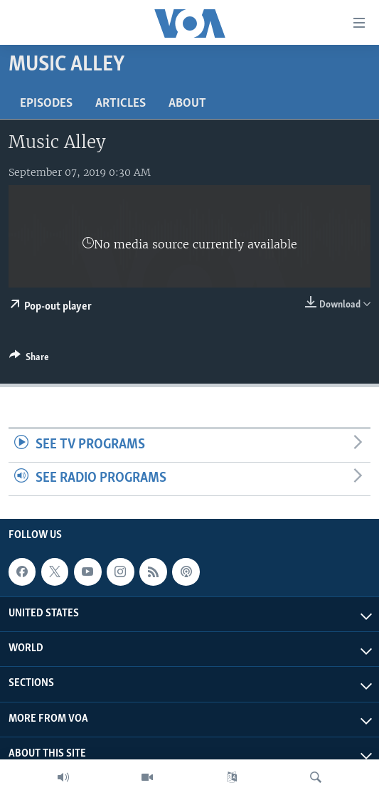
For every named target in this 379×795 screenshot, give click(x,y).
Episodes (46, 103)
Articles (120, 103)
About (187, 103)
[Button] (29, 359)
